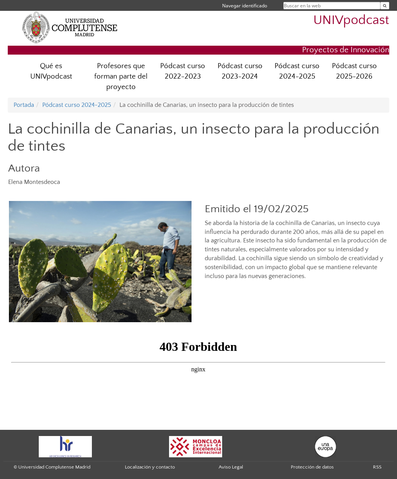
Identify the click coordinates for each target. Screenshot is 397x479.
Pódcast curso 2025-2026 (354, 71)
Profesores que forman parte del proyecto (121, 76)
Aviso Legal (231, 467)
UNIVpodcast (351, 20)
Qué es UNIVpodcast (51, 71)
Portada (24, 104)
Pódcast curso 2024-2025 (296, 71)
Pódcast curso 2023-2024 (239, 71)
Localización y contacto (150, 467)
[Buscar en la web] (384, 5)
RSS (377, 467)
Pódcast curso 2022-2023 (182, 71)
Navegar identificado (244, 5)
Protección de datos (312, 467)
